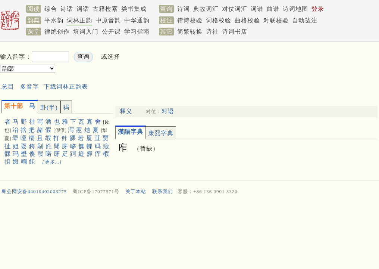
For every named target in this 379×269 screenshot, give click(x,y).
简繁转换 (190, 31)
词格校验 (218, 20)
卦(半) (49, 107)
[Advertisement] (258, 62)
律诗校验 (190, 20)
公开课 (111, 31)
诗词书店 (234, 31)
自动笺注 (304, 20)
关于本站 (135, 191)
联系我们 (162, 191)
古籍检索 (105, 9)
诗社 (212, 31)
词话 (82, 9)
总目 (7, 86)
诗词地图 (295, 9)
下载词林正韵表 (66, 86)
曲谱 (273, 9)
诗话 (66, 9)
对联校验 (276, 20)
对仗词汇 (234, 9)
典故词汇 (206, 9)
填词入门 (85, 31)
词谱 (257, 9)
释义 (126, 111)
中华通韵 (137, 20)
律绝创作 (57, 31)
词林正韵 (79, 20)
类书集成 (134, 9)
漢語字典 (130, 132)
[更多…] (52, 162)
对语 (168, 111)
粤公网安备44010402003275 (34, 191)
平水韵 (53, 20)
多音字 (29, 86)
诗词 (183, 9)
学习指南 (137, 31)
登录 (317, 9)
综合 (50, 9)
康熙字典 (160, 133)
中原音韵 (108, 20)
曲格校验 (247, 20)
